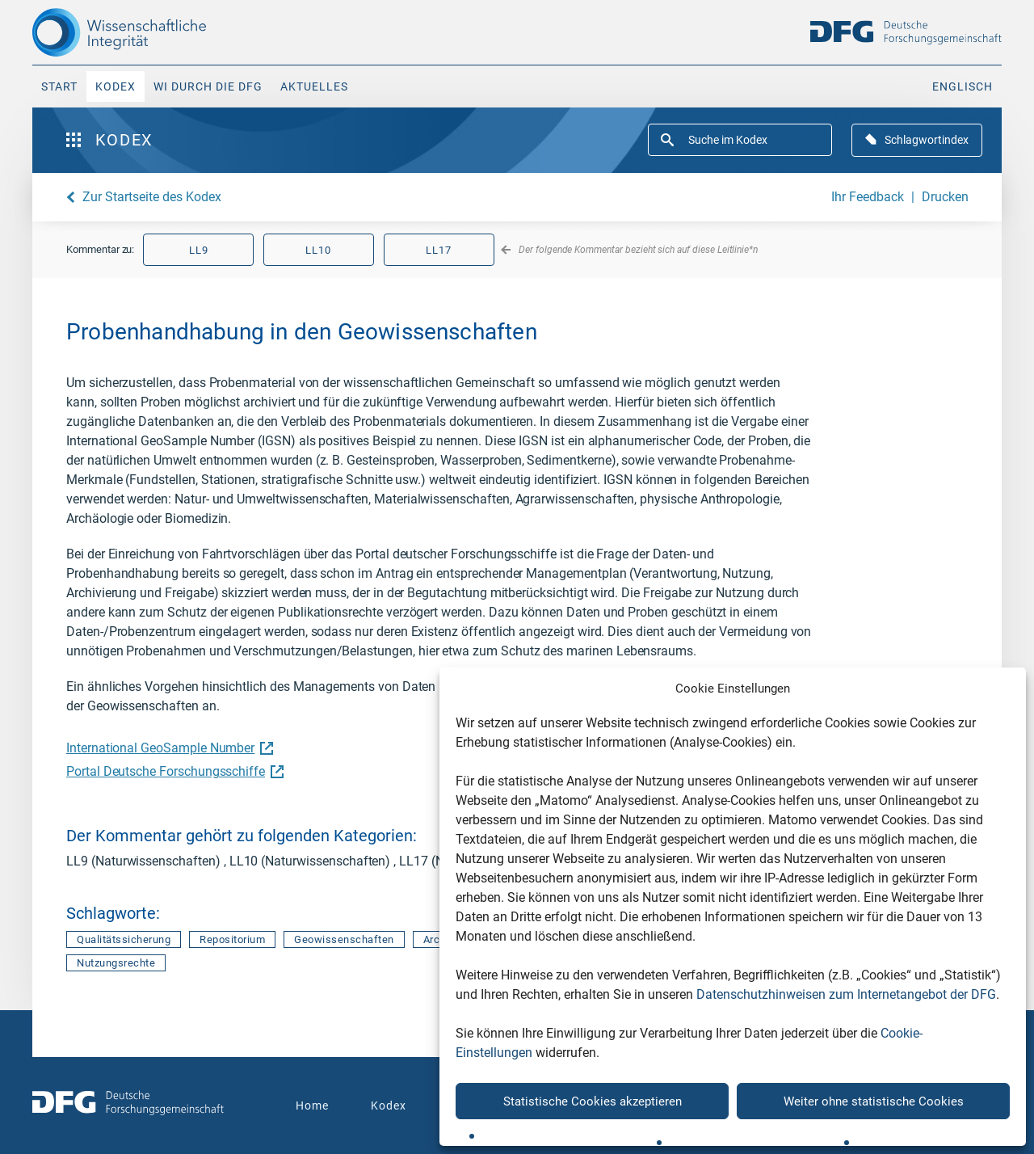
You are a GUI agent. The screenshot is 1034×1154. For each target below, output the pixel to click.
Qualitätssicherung (123, 939)
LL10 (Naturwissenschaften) (311, 861)
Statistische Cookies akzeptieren (592, 1101)
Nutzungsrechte (116, 963)
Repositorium (232, 939)
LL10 (318, 250)
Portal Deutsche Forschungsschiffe (173, 771)
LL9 (198, 250)
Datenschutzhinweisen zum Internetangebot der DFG (846, 994)
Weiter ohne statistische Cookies (874, 1101)
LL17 (439, 250)
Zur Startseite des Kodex (151, 196)
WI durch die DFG (208, 86)
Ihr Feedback (867, 196)
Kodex (115, 86)
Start (59, 86)
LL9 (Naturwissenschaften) (145, 861)
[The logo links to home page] (147, 32)
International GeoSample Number (167, 748)
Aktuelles (314, 86)
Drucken (945, 196)
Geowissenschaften (344, 939)
